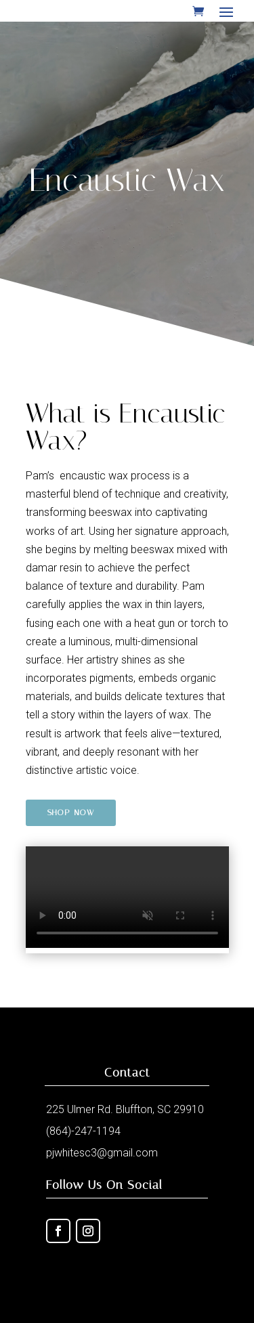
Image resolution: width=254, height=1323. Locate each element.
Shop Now (70, 812)
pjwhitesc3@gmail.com (102, 1152)
